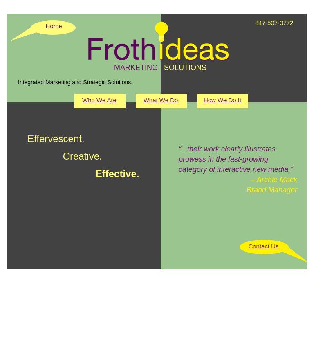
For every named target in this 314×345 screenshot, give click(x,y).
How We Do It (222, 100)
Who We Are (99, 100)
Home (53, 26)
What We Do (161, 100)
